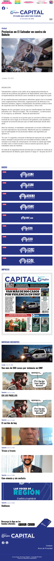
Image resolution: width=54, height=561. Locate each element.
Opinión (4, 392)
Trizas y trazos (9, 450)
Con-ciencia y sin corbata (14, 478)
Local (3, 365)
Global (4, 28)
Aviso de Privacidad (45, 548)
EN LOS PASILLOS (9, 395)
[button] (50, 19)
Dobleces (6, 505)
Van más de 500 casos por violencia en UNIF (22, 368)
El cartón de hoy (9, 423)
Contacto (49, 546)
